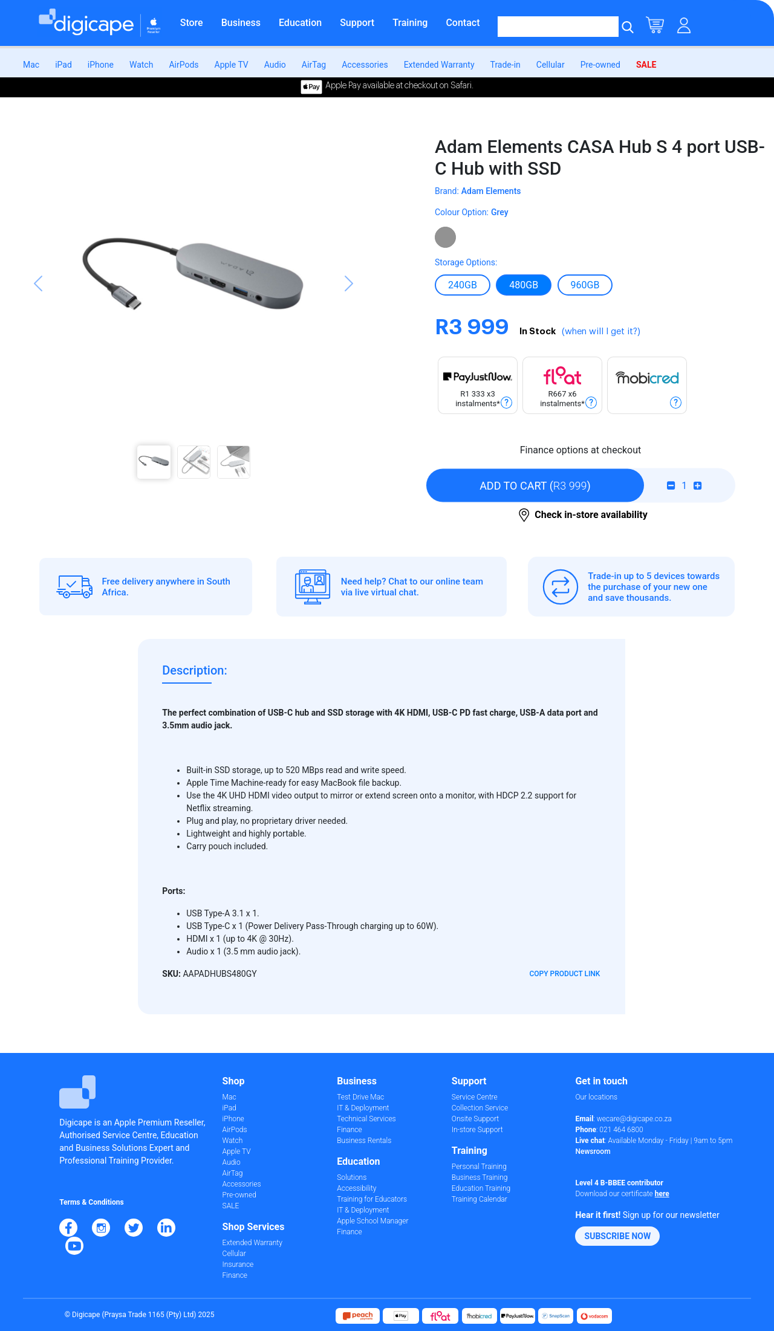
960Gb (585, 285)
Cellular (550, 65)
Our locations (596, 1097)
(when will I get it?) (601, 331)
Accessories (365, 65)
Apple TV (232, 65)
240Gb (462, 285)
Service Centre (475, 1097)
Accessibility (356, 1188)
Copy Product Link (565, 974)
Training (410, 22)
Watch (141, 65)
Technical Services (366, 1119)
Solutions (351, 1177)
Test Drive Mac (360, 1097)
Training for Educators (372, 1199)
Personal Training (479, 1166)
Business (241, 22)
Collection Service (480, 1108)
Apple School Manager (372, 1221)
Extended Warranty (439, 65)
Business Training (480, 1177)
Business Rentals (364, 1140)
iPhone (101, 65)
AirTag (314, 65)
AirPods (183, 65)
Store (191, 22)
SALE (646, 65)
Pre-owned (600, 65)
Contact (463, 22)
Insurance (238, 1264)
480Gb (523, 285)
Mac (31, 65)
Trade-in (505, 65)
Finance (235, 1275)
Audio (275, 65)
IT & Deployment (363, 1108)
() (535, 485)
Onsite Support (475, 1119)
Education (300, 22)
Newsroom (592, 1151)
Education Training (481, 1188)
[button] (38, 307)
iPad (63, 65)
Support (357, 22)
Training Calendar (479, 1199)
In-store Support (477, 1129)
